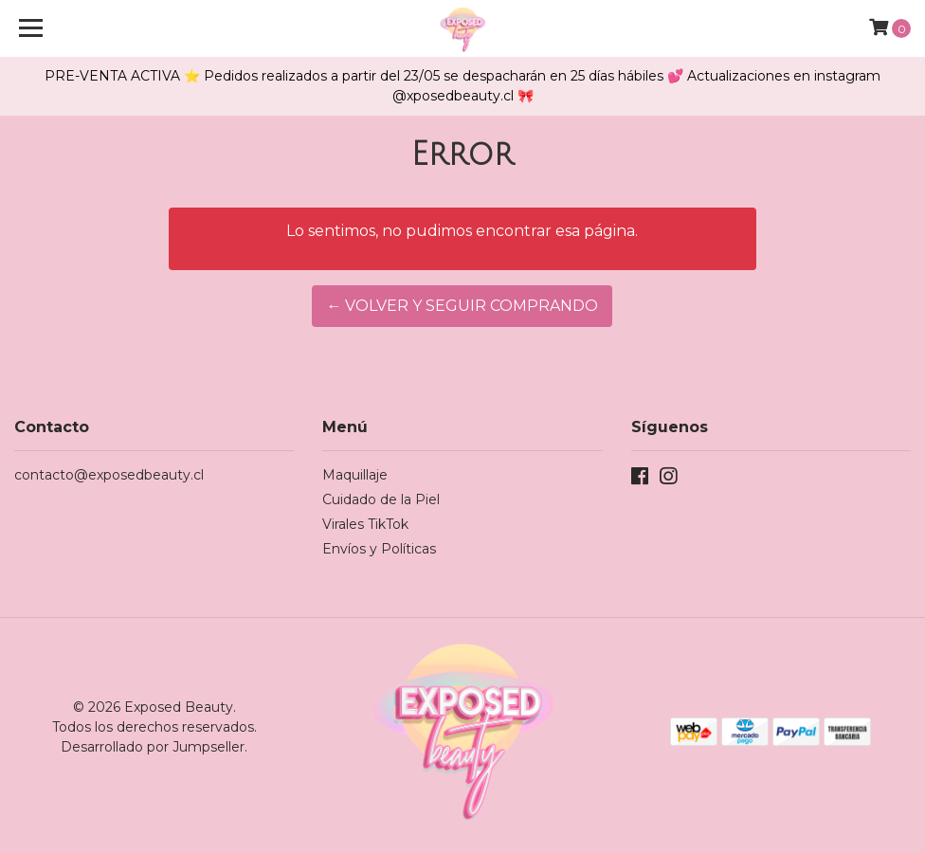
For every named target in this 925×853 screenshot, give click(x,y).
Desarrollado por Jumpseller (153, 746)
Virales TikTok (365, 524)
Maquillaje (355, 474)
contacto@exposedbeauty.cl (109, 474)
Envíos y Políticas (379, 548)
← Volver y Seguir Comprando (462, 306)
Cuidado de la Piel (381, 499)
